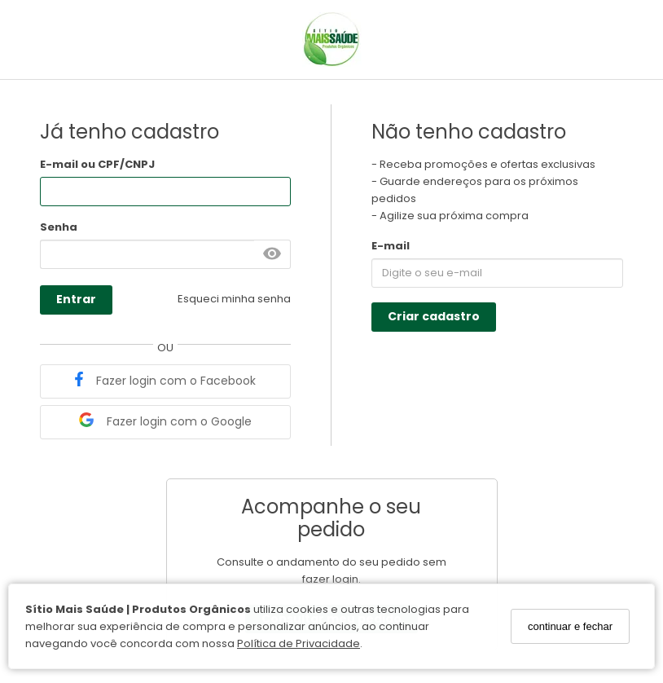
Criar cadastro (434, 316)
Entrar (76, 299)
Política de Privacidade (298, 643)
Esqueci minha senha (234, 298)
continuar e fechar (570, 626)
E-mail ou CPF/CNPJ (97, 164)
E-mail (390, 245)
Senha (58, 227)
